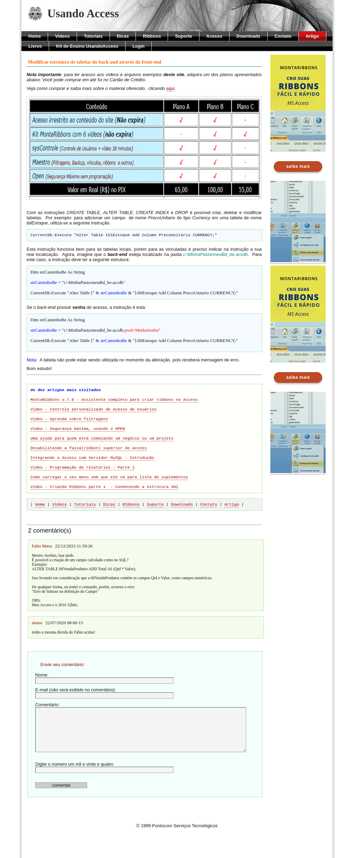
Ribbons (152, 36)
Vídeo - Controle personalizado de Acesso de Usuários (93, 416)
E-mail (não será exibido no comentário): (104, 712)
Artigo (312, 36)
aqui (170, 88)
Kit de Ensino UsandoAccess (87, 46)
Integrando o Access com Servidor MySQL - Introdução (92, 472)
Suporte (183, 36)
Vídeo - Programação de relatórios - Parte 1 (82, 483)
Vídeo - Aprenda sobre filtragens (69, 428)
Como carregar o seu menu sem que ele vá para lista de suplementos (109, 494)
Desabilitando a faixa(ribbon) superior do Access (88, 461)
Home (34, 36)
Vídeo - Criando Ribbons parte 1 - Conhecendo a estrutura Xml (104, 505)
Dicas (123, 36)
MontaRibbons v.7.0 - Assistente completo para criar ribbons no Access (114, 405)
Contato (282, 36)
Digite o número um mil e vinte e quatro (104, 786)
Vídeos (62, 36)
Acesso (214, 36)
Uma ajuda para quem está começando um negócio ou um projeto (102, 450)
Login (138, 46)
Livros (35, 46)
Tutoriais (93, 36)
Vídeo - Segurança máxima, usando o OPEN (77, 439)
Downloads (248, 36)
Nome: (104, 697)
